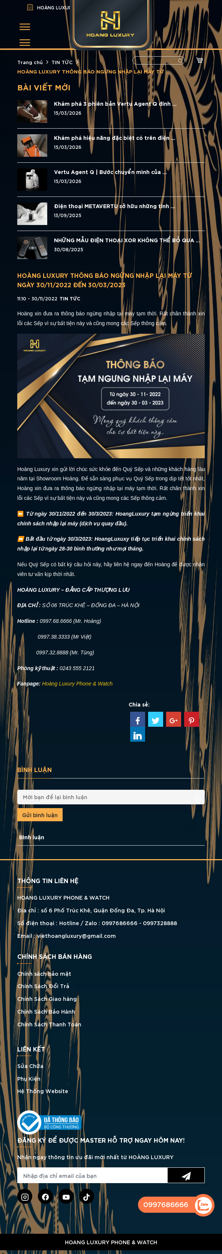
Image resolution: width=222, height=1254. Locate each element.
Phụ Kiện (28, 1078)
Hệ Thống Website (42, 1090)
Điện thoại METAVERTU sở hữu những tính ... (114, 205)
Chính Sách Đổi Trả (43, 985)
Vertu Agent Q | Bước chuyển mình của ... (110, 171)
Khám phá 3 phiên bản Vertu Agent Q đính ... (115, 103)
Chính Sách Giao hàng (47, 998)
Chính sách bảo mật (44, 973)
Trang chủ (30, 61)
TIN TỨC (62, 61)
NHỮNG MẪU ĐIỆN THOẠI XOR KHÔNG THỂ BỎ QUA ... (127, 240)
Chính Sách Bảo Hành (46, 1011)
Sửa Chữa (30, 1065)
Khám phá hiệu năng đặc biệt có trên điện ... (115, 137)
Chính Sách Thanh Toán (49, 1024)
